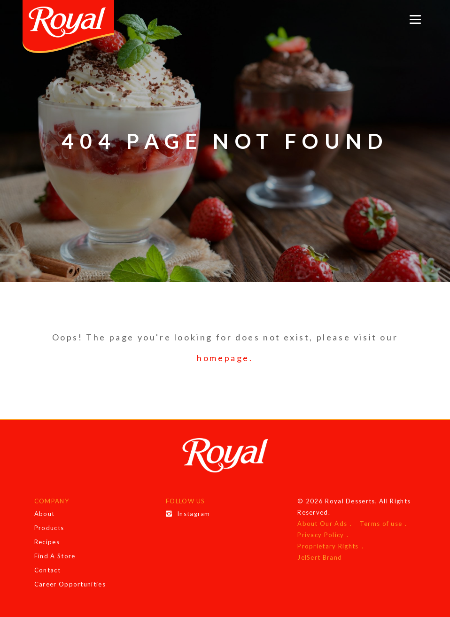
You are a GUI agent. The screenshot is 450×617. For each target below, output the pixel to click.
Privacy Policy (320, 535)
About (44, 513)
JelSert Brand (319, 557)
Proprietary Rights (327, 546)
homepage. (225, 358)
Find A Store (55, 556)
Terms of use (381, 523)
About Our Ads (322, 523)
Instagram (188, 513)
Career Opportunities (70, 584)
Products (49, 528)
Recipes (47, 542)
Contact (47, 570)
